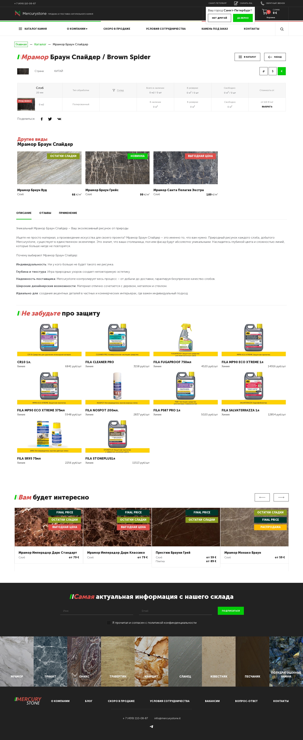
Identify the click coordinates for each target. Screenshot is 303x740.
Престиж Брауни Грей (173, 552)
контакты (281, 701)
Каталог (40, 44)
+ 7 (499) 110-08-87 (25, 3)
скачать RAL (243, 3)
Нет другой (219, 18)
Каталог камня (33, 28)
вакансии (212, 701)
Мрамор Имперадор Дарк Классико (116, 552)
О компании (60, 701)
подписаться (231, 611)
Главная (21, 44)
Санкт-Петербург (218, 3)
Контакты (251, 28)
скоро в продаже (116, 28)
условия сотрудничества (166, 28)
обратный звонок (273, 3)
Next (281, 497)
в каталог (247, 57)
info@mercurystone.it (167, 718)
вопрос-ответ (246, 701)
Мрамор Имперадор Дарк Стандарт (48, 552)
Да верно (243, 18)
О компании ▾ (77, 28)
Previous (262, 497)
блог (88, 701)
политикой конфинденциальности (172, 622)
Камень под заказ (215, 28)
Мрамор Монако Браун (242, 552)
